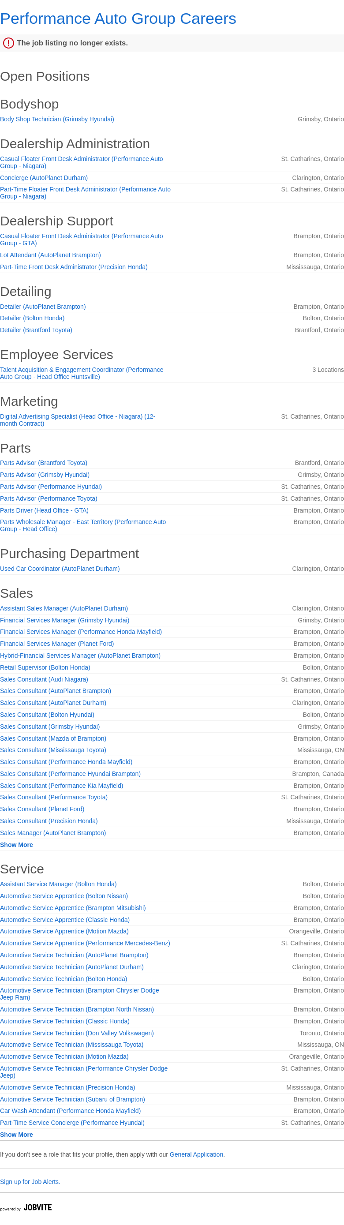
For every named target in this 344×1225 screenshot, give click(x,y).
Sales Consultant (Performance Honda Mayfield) (66, 761)
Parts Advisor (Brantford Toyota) (43, 462)
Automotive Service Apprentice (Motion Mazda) (64, 931)
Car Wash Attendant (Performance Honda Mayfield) (70, 1110)
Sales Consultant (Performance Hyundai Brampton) (70, 773)
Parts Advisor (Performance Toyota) (48, 498)
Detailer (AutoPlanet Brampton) (43, 306)
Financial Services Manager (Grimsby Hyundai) (64, 620)
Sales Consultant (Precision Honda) (49, 820)
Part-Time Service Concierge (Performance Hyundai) (72, 1122)
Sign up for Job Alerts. (30, 1181)
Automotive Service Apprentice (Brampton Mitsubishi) (73, 907)
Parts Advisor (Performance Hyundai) (51, 486)
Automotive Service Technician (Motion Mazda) (64, 1056)
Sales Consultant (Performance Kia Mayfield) (61, 785)
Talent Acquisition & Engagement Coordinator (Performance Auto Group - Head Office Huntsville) (81, 373)
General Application (196, 1154)
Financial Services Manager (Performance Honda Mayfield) (81, 631)
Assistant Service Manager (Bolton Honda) (58, 884)
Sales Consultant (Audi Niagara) (44, 679)
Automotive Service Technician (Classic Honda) (65, 1021)
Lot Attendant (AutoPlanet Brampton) (50, 254)
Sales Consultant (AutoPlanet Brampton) (55, 690)
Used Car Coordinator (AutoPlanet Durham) (60, 568)
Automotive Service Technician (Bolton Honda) (63, 978)
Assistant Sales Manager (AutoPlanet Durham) (64, 608)
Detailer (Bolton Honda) (32, 318)
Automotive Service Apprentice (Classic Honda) (65, 919)
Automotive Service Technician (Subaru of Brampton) (72, 1099)
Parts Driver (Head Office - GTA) (44, 510)
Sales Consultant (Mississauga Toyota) (53, 749)
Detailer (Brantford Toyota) (36, 329)
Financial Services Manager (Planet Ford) (57, 643)
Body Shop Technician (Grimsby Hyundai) (57, 119)
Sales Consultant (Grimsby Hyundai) (50, 726)
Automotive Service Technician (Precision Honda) (67, 1087)
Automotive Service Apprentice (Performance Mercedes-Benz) (85, 943)
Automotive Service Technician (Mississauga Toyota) (72, 1044)
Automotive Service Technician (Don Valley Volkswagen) (77, 1033)
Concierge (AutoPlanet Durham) (44, 177)
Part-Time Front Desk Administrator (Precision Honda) (74, 266)
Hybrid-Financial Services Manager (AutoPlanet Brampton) (80, 655)
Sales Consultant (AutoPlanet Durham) (53, 702)
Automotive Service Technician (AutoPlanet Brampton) (74, 955)
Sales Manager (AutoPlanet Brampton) (53, 832)
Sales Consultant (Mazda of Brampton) (53, 738)
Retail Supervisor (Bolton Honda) (45, 667)
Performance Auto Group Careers (118, 18)
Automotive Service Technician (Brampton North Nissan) (77, 1009)
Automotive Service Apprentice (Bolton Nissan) (64, 895)
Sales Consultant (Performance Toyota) (54, 797)
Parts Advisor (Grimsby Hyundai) (45, 474)
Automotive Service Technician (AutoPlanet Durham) (72, 966)
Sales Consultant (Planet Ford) (42, 809)
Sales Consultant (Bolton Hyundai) (47, 714)
